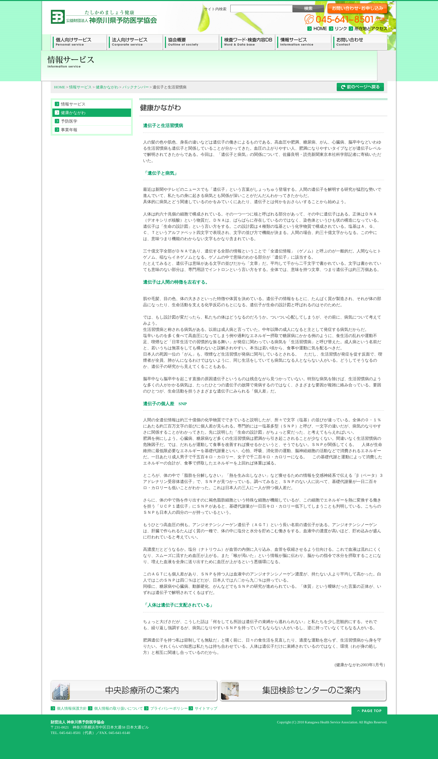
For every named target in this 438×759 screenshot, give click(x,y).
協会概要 (191, 42)
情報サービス (303, 42)
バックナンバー (136, 87)
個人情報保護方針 (72, 708)
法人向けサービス (135, 42)
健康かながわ (107, 87)
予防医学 (69, 121)
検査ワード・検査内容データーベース (247, 42)
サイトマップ (206, 708)
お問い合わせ (359, 42)
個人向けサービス (79, 42)
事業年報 (69, 129)
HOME (59, 87)
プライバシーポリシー (169, 708)
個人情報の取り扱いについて (118, 708)
